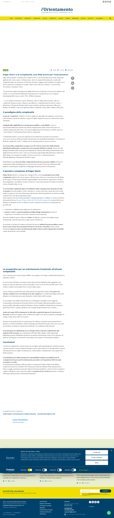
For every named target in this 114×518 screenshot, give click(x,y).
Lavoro (60, 18)
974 (79, 483)
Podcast (90, 18)
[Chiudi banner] (111, 495)
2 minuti (11, 481)
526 (42, 481)
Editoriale (18, 18)
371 (5, 481)
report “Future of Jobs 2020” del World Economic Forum (35, 200)
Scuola (45, 18)
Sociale (83, 18)
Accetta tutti (96, 497)
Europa (67, 18)
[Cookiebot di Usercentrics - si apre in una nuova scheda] (10, 515)
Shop (11, 18)
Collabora (99, 18)
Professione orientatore (46, 414)
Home (22, 1)
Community (27, 18)
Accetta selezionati (96, 502)
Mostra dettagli (83, 515)
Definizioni (36, 18)
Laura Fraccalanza (20, 420)
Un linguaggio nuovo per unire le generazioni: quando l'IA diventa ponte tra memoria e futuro (94, 470)
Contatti (31, 1)
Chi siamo (27, 1)
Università (52, 18)
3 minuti (85, 483)
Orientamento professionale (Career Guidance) (19, 414)
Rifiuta (97, 507)
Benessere (75, 18)
